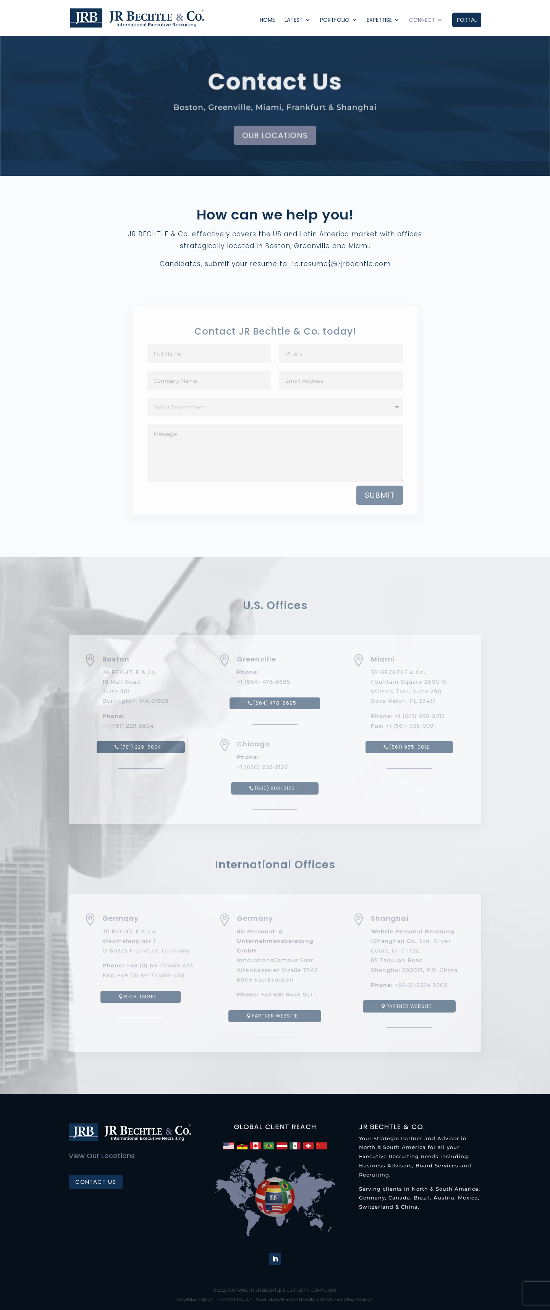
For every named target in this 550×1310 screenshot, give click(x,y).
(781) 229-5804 (140, 747)
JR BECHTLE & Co (274, 1290)
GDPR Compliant (316, 1290)
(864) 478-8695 (274, 703)
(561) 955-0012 (409, 747)
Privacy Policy (234, 1299)
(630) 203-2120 (275, 788)
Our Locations (275, 135)
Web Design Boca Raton (285, 1299)
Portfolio (334, 20)
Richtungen (140, 996)
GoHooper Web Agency (344, 1299)
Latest (294, 20)
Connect (422, 20)
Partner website (275, 1016)
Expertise (379, 20)
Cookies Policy (195, 1299)
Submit (380, 495)
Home (267, 20)
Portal (467, 20)
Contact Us (95, 1182)
